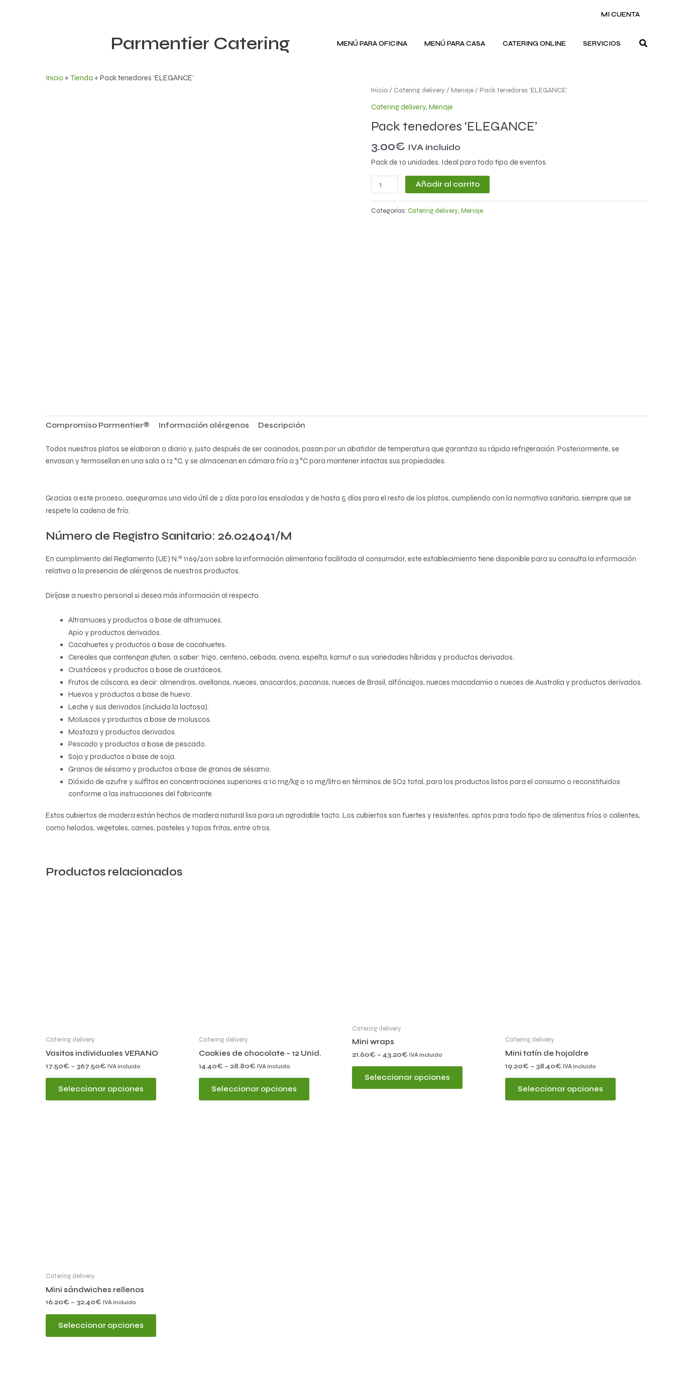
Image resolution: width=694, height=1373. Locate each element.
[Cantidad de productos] (384, 185)
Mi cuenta (622, 15)
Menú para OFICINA (387, 44)
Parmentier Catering (200, 43)
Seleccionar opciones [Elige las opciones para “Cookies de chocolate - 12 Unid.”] (256, 1090)
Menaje (463, 90)
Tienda (81, 77)
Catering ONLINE (540, 44)
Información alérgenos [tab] (204, 425)
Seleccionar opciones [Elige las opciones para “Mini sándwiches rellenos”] (103, 1329)
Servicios (604, 44)
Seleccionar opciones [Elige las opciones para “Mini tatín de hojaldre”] (563, 1090)
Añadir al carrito (448, 184)
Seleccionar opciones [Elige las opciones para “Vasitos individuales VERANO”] (103, 1090)
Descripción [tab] (282, 425)
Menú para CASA (465, 44)
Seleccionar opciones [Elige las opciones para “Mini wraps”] (409, 1079)
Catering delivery (420, 90)
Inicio (55, 77)
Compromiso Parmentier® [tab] (98, 425)
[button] (643, 43)
